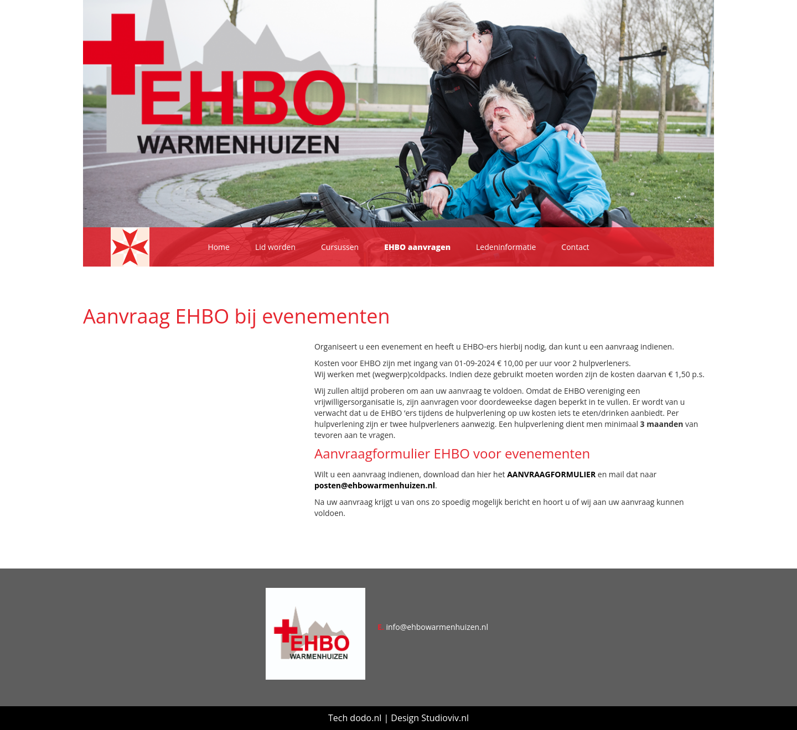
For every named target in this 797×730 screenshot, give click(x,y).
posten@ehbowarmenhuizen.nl (374, 485)
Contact (575, 247)
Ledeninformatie (506, 247)
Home (219, 247)
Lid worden (275, 247)
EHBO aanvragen (417, 247)
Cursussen (340, 247)
